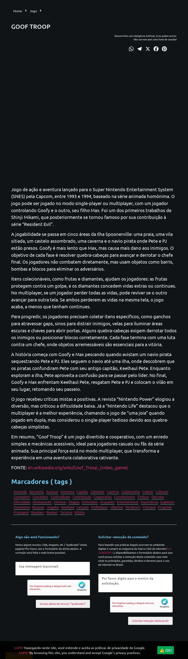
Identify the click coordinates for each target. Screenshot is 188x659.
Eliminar (60, 502)
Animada (20, 491)
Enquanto (107, 502)
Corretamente (124, 497)
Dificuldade (22, 502)
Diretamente (42, 502)
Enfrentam (90, 502)
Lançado (83, 507)
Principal (149, 507)
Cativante (97, 491)
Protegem (21, 512)
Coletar (147, 491)
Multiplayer (99, 507)
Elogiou (74, 502)
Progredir (165, 507)
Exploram (167, 502)
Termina (66, 512)
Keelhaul (67, 507)
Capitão (82, 491)
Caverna (113, 491)
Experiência (149, 502)
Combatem (22, 497)
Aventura (67, 491)
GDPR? (24, 653)
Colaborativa (130, 491)
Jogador (53, 507)
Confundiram (60, 497)
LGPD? (18, 648)
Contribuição (82, 497)
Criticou (143, 497)
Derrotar (158, 497)
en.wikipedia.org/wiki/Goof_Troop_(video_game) (78, 467)
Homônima (22, 507)
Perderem (133, 507)
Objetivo (116, 507)
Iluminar (38, 507)
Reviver (52, 512)
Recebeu (37, 512)
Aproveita (36, 491)
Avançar (52, 491)
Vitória (80, 512)
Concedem (40, 497)
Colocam (162, 491)
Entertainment (127, 502)
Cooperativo (103, 497)
